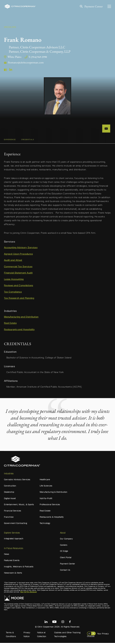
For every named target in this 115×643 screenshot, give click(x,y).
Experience (10, 139)
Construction (10, 485)
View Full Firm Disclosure (28, 592)
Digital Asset (10, 498)
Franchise (8, 517)
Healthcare (45, 479)
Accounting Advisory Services (20, 247)
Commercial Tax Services (18, 266)
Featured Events (12, 560)
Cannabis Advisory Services (17, 479)
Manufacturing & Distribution (53, 492)
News (6, 554)
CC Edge (64, 551)
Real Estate (10, 323)
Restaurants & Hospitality (52, 517)
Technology (45, 523)
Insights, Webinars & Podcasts (18, 566)
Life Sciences (46, 485)
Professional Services (50, 504)
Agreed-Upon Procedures (18, 253)
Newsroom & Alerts (13, 572)
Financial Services (12, 510)
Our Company (66, 538)
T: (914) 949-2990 (37, 57)
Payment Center (93, 6)
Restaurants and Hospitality (19, 329)
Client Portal (65, 557)
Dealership (9, 492)
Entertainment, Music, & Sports (19, 504)
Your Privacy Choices (98, 634)
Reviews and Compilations (18, 285)
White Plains (14, 57)
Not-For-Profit (46, 498)
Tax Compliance (13, 291)
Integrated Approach (13, 538)
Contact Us (65, 570)
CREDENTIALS (27, 139)
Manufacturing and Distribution (21, 316)
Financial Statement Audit (18, 273)
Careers (63, 545)
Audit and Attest (13, 260)
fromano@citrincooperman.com (26, 62)
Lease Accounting (14, 279)
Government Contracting (15, 523)
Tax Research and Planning (19, 298)
